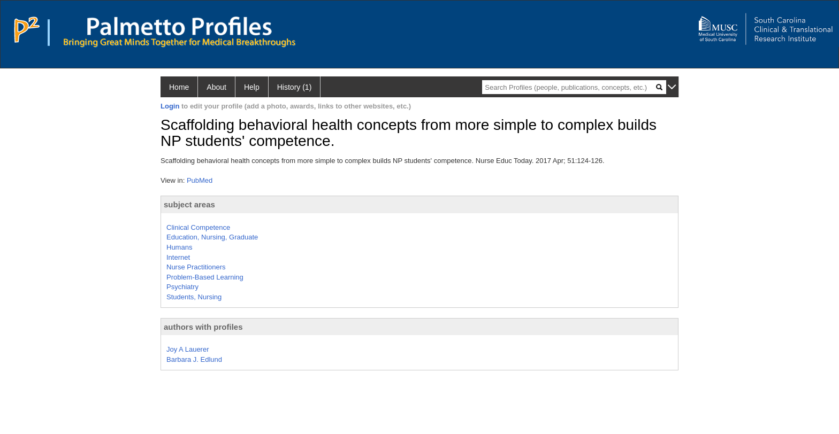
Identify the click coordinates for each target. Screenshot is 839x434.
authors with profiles (203, 326)
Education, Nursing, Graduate (212, 237)
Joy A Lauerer (187, 349)
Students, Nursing (194, 297)
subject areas (189, 204)
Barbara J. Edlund (194, 359)
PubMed (199, 180)
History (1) (294, 87)
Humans (179, 247)
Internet (178, 257)
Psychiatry (182, 287)
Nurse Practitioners (196, 267)
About (216, 87)
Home (179, 87)
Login (170, 106)
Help (252, 87)
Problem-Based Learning (204, 277)
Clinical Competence (198, 227)
